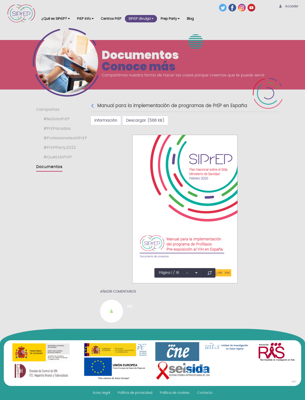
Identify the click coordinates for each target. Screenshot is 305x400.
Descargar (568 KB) (145, 120)
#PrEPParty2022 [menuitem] (60, 148)
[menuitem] (55, 18)
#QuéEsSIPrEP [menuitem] (58, 157)
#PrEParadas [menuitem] (57, 128)
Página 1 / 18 (169, 272)
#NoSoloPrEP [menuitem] (57, 119)
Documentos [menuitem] (49, 167)
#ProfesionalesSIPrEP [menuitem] (65, 138)
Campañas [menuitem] (48, 109)
